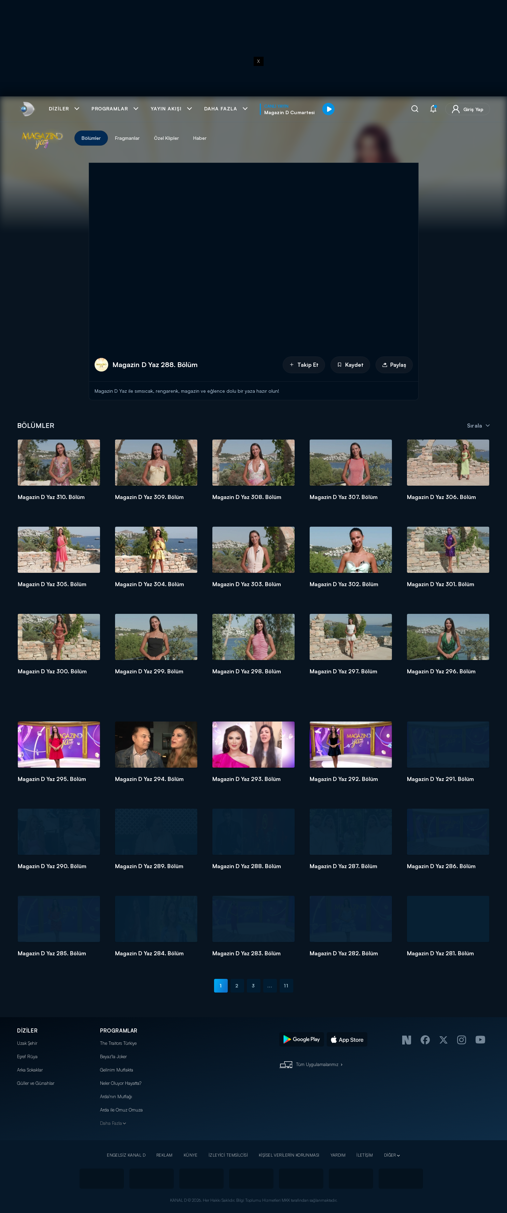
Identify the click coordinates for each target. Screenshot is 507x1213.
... (269, 985)
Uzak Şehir (27, 1043)
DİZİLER (27, 1030)
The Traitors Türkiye (118, 1043)
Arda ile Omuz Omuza (121, 1110)
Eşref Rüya (27, 1056)
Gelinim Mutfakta (116, 1070)
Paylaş (394, 364)
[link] (27, 109)
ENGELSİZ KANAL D (126, 1155)
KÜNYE (191, 1155)
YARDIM (338, 1155)
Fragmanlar (127, 138)
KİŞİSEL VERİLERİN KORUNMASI (289, 1155)
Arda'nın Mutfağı (116, 1096)
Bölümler (91, 138)
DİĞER (390, 1155)
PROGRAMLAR (119, 1030)
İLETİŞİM (364, 1155)
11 (286, 985)
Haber (200, 138)
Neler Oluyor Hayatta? (120, 1083)
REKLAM (164, 1155)
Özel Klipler (166, 138)
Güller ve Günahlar (35, 1083)
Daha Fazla (111, 1123)
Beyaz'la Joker (113, 1056)
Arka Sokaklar (30, 1070)
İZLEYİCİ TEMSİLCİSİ (228, 1155)
